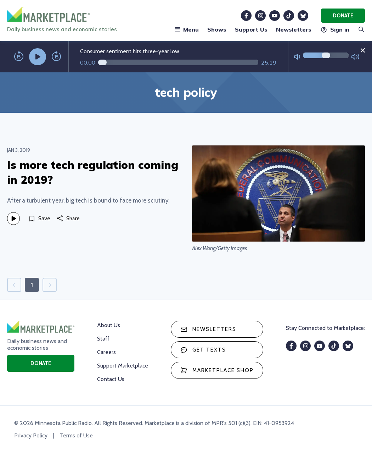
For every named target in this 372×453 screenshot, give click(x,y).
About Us (108, 325)
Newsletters (293, 29)
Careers (106, 352)
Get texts (203, 349)
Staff (103, 338)
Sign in (334, 29)
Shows (216, 29)
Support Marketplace (122, 365)
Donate (343, 15)
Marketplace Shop (217, 370)
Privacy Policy (30, 435)
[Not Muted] (297, 57)
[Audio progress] (178, 62)
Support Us (251, 29)
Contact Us (110, 379)
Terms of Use (76, 435)
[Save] (39, 218)
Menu (187, 29)
